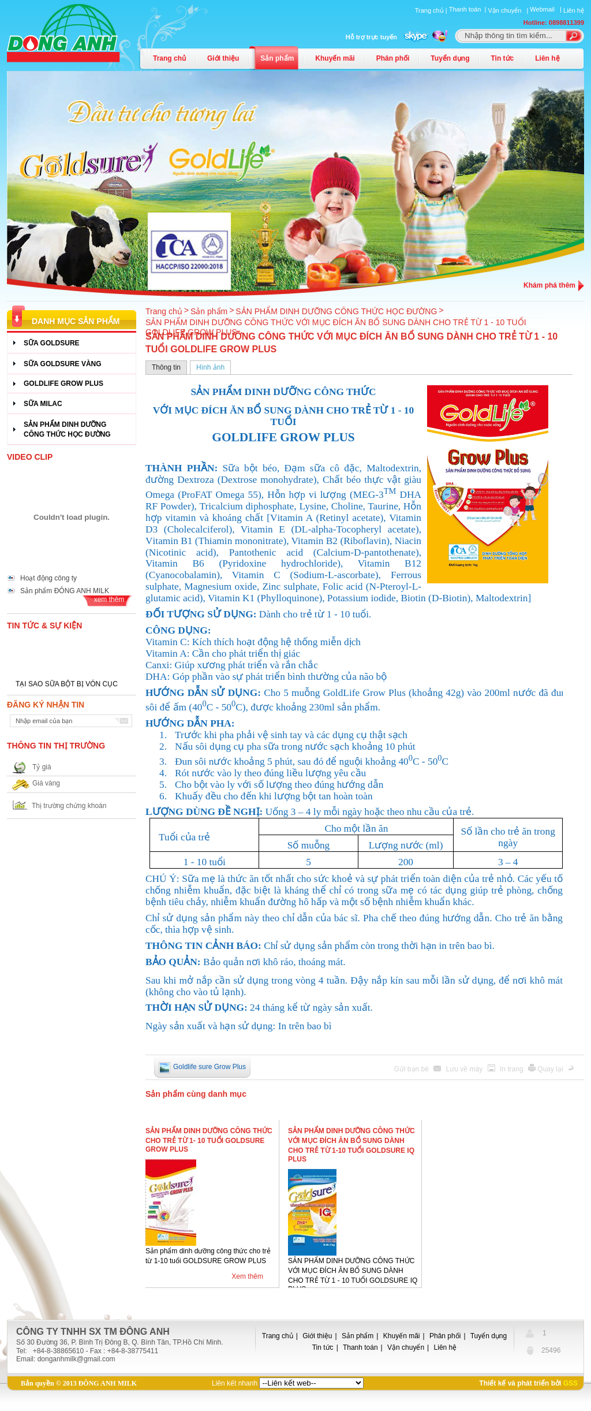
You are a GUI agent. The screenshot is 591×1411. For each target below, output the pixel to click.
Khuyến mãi (334, 58)
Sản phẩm (277, 58)
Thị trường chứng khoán (69, 806)
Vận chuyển (405, 1347)
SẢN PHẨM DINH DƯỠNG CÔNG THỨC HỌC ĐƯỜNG (336, 311)
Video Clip (30, 456)
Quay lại (551, 1069)
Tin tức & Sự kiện (44, 625)
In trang (512, 1069)
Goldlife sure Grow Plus (209, 1067)
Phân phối (393, 58)
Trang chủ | (432, 10)
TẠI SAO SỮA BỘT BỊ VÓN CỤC (67, 686)
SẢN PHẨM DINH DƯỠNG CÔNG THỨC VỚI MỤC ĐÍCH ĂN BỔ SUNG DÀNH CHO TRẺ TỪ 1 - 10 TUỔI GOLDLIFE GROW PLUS (335, 327)
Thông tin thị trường (56, 745)
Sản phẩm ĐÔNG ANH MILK (64, 591)
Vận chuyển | (509, 10)
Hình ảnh (210, 367)
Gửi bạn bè (412, 1069)
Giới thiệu (223, 58)
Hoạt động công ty (48, 578)
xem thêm (109, 599)
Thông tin (166, 367)
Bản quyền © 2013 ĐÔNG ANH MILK (79, 1383)
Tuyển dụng (450, 58)
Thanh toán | (468, 9)
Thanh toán (360, 1347)
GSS (570, 1383)
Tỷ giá (41, 767)
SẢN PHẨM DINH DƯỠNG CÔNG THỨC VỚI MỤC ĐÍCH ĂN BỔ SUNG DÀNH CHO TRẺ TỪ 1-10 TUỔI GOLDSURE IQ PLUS (351, 1145)
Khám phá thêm (549, 285)
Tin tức (502, 58)
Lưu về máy (465, 1069)
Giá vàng (46, 783)
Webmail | (546, 9)
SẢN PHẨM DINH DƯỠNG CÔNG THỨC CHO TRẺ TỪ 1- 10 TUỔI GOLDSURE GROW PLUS (208, 1140)
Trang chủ (169, 58)
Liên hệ (573, 10)
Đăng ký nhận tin (45, 704)
